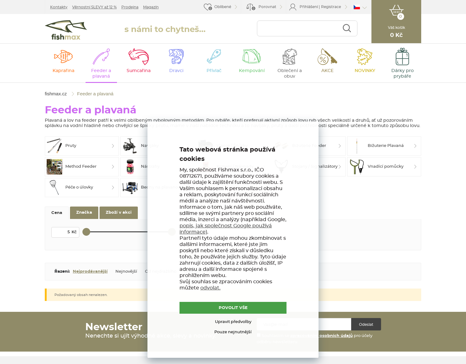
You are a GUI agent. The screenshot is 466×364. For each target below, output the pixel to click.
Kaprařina (63, 71)
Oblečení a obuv (289, 74)
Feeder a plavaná (101, 74)
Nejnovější (126, 272)
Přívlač (214, 71)
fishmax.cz (66, 30)
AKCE (327, 71)
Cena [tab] (56, 213)
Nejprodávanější (90, 272)
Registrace (331, 7)
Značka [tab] (84, 213)
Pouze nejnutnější (233, 332)
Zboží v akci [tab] (119, 213)
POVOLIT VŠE (233, 308)
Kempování (252, 71)
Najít (346, 28)
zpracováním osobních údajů (321, 336)
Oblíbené (222, 7)
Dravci (176, 71)
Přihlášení (309, 7)
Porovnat (263, 8)
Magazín (151, 7)
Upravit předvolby (233, 322)
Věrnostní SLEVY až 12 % (94, 7)
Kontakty (59, 7)
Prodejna (129, 7)
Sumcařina (139, 71)
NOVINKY (365, 71)
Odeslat (366, 324)
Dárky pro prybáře (402, 74)
